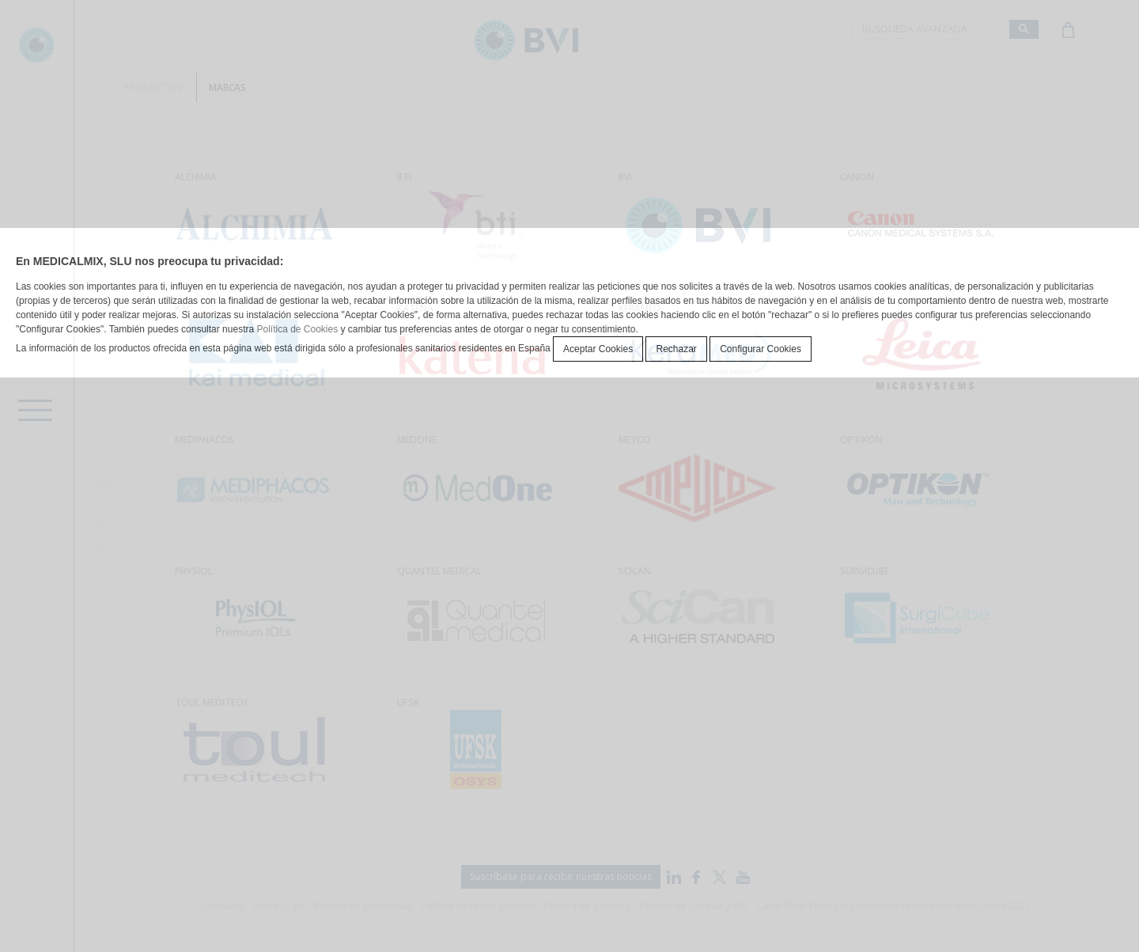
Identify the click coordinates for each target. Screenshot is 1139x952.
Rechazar (676, 349)
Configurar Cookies (760, 349)
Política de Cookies (297, 329)
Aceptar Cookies (598, 349)
